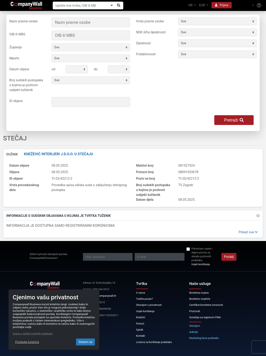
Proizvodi (194, 311)
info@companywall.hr (103, 295)
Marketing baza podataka (204, 338)
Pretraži (234, 120)
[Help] (259, 5)
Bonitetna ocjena (199, 292)
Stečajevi (194, 325)
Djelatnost (143, 43)
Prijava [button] (221, 5)
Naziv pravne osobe (23, 21)
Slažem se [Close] (85, 342)
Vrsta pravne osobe (150, 21)
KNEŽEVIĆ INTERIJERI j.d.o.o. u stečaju (58, 154)
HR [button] (190, 5)
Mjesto (14, 58)
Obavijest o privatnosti (149, 304)
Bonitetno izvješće (199, 298)
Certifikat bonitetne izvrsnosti (206, 304)
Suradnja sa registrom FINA (205, 317)
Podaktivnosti (146, 54)
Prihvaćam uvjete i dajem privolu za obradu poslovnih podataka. (201, 254)
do (96, 69)
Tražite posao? (144, 298)
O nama (140, 292)
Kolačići (140, 317)
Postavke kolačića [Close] (27, 342)
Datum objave (19, 69)
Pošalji (229, 257)
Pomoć (140, 323)
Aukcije (193, 331)
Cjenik (139, 329)
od (53, 69)
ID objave (16, 101)
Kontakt (140, 335)
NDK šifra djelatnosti (151, 32)
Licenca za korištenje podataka (154, 342)
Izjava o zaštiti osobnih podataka (33, 333)
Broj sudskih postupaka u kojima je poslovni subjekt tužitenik (26, 85)
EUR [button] (202, 5)
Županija (15, 47)
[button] (244, 5)
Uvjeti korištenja (200, 264)
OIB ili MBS (17, 34)
